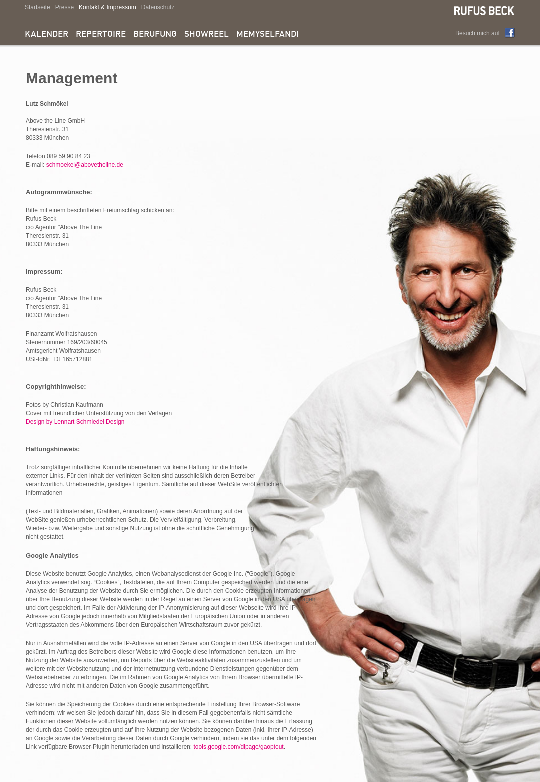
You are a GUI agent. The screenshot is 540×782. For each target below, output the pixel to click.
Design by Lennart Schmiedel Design (75, 421)
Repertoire (101, 34)
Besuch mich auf (478, 33)
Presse (65, 7)
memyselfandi (267, 34)
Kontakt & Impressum (107, 7)
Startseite (37, 7)
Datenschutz (158, 7)
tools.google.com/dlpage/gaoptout (239, 746)
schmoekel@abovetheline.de (85, 164)
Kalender (46, 34)
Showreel (206, 34)
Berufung (155, 34)
